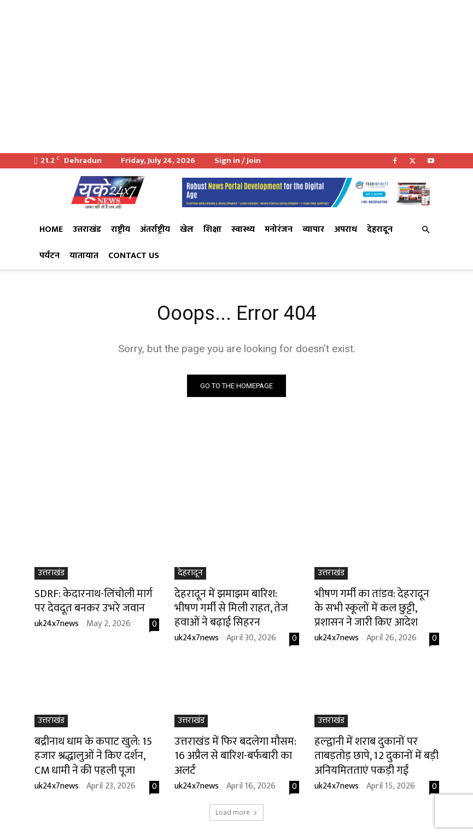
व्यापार (313, 229)
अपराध (345, 229)
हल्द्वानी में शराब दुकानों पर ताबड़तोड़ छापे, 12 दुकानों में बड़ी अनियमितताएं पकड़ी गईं (374, 747)
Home (51, 229)
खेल (187, 229)
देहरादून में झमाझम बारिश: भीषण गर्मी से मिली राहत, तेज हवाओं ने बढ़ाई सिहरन (236, 606)
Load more (236, 800)
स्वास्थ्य (243, 229)
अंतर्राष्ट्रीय (155, 229)
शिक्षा (212, 229)
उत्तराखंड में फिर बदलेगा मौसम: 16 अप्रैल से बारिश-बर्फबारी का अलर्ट (230, 741)
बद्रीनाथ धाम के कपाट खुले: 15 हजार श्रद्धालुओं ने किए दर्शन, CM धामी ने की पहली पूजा (96, 747)
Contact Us (133, 255)
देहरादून (380, 229)
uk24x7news (56, 621)
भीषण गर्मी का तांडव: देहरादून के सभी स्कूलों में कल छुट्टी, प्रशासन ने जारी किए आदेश (375, 606)
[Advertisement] (236, 76)
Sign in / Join (237, 160)
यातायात (83, 255)
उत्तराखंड (87, 229)
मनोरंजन (279, 229)
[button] (426, 230)
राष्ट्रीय (120, 229)
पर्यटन (49, 255)
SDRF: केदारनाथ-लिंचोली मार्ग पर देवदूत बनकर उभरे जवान (88, 600)
